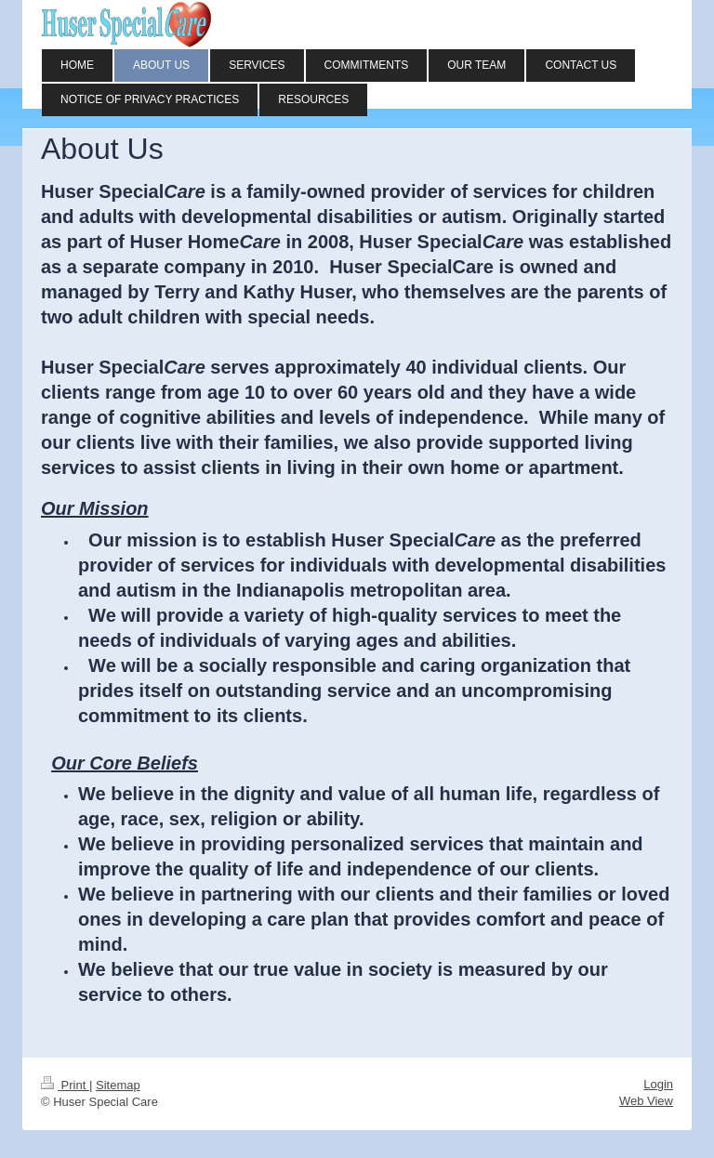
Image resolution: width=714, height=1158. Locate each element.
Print (65, 1085)
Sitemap (118, 1085)
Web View (646, 1101)
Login (658, 1084)
